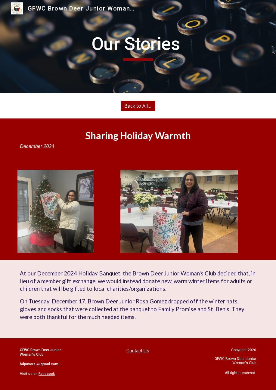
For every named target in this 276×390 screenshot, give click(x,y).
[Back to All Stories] (138, 106)
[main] (138, 46)
